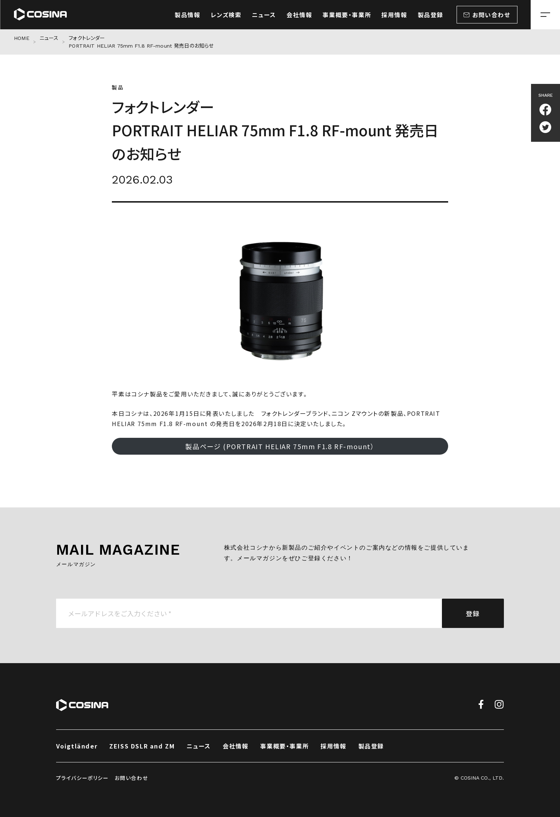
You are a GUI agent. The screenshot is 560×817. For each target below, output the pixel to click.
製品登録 (371, 746)
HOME (21, 38)
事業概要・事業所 (284, 746)
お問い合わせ (131, 777)
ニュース (49, 38)
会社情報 (235, 746)
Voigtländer (77, 746)
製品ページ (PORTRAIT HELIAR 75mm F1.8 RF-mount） (279, 446)
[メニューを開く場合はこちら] (545, 14)
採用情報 (333, 746)
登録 (473, 613)
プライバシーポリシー (82, 777)
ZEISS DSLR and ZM (142, 746)
